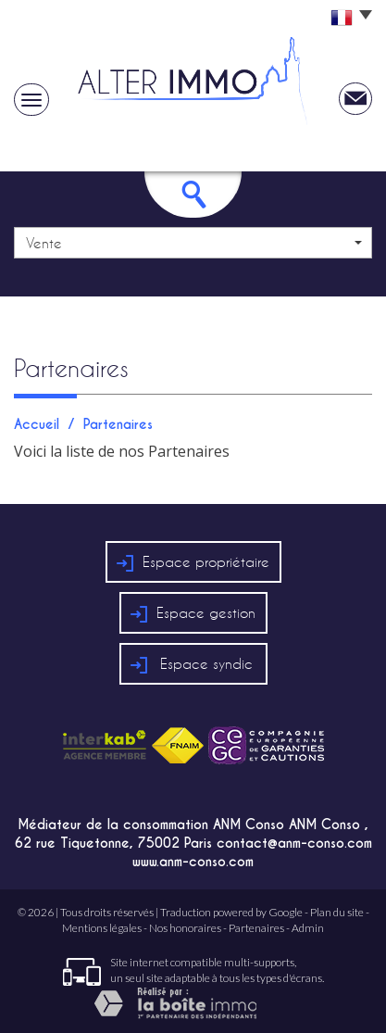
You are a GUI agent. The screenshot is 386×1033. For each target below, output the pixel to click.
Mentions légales (102, 928)
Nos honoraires (185, 928)
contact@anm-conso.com (294, 843)
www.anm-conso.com (193, 861)
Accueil (36, 424)
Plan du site (337, 912)
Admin (308, 928)
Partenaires (256, 928)
